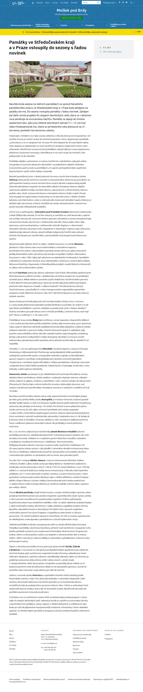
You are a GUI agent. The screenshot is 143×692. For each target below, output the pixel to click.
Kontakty (12, 649)
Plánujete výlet (110, 3)
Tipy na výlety (77, 653)
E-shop (55, 3)
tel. (42, 648)
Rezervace (76, 646)
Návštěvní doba (78, 642)
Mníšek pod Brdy (71, 10)
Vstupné (76, 649)
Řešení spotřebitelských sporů (56, 680)
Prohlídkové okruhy (79, 639)
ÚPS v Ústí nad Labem (112, 52)
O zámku (108, 635)
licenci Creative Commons (59, 660)
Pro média (64, 3)
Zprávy (11, 638)
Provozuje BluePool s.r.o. (17, 684)
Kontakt (74, 3)
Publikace (12, 642)
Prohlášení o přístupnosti (33, 680)
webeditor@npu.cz (15, 682)
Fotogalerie (109, 639)
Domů (11, 631)
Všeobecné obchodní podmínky (81, 680)
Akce (47, 3)
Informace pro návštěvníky (82, 635)
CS (132, 3)
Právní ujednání (14, 680)
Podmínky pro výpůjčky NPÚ (107, 680)
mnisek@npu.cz (51, 644)
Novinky (40, 3)
